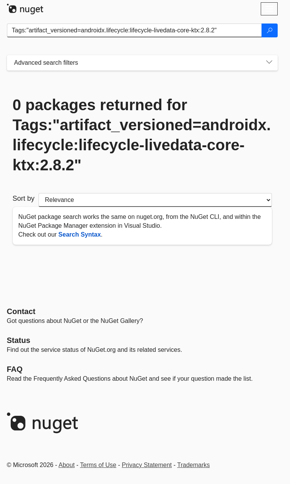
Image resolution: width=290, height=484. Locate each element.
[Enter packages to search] (134, 30)
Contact (21, 311)
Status (18, 340)
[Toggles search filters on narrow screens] (269, 63)
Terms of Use (98, 465)
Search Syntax (80, 234)
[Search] (270, 30)
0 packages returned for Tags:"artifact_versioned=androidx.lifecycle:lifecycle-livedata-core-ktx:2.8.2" (142, 134)
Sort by (24, 198)
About (67, 465)
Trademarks (193, 465)
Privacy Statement (147, 465)
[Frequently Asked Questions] (15, 369)
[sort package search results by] (155, 200)
